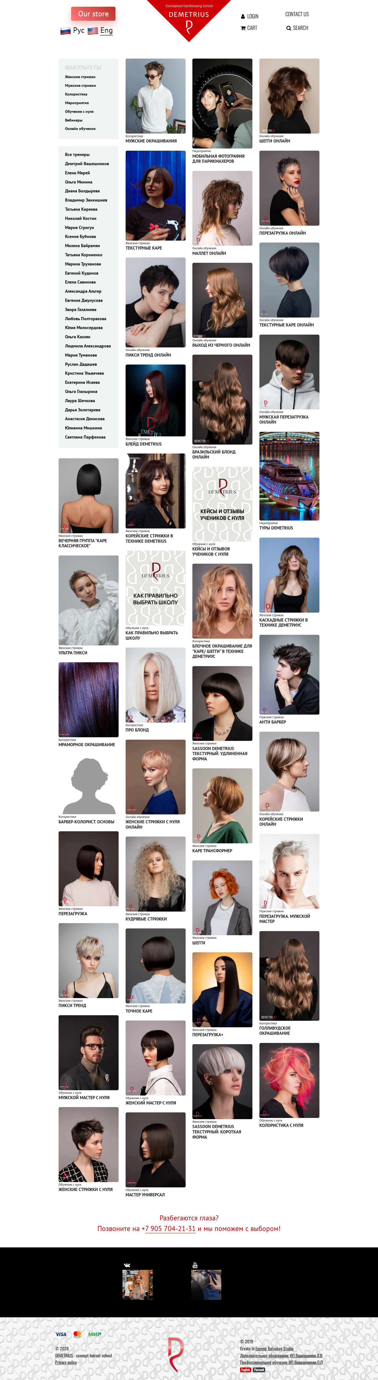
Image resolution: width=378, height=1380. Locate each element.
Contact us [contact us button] (297, 14)
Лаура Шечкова (80, 403)
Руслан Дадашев (81, 367)
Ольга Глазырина (81, 394)
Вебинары (75, 122)
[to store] (93, 14)
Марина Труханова (83, 267)
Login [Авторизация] (249, 16)
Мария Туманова (81, 358)
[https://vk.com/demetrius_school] (127, 1264)
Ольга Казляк (77, 340)
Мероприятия (78, 104)
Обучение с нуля (81, 113)
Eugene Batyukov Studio (275, 1348)
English (245, 1369)
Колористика (77, 95)
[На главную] (189, 20)
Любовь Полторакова (85, 322)
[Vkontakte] (137, 1285)
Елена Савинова (80, 285)
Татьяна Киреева (81, 212)
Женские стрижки (82, 76)
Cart (248, 27)
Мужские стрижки (82, 85)
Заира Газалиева (80, 312)
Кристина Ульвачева (84, 376)
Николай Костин (80, 221)
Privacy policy (66, 1362)
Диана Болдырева (82, 194)
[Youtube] (206, 1285)
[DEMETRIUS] (176, 1355)
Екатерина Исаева (82, 385)
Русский (259, 1369)
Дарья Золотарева (82, 413)
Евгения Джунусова (84, 303)
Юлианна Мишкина (83, 431)
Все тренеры (77, 158)
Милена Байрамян (82, 249)
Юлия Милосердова (84, 331)
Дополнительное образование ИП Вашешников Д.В (281, 1355)
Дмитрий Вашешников (87, 167)
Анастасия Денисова (85, 422)
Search (296, 27)
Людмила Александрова (88, 349)
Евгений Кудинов (81, 276)
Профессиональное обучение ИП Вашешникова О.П (281, 1362)
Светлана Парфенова (85, 440)
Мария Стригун (79, 230)
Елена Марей (77, 176)
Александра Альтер (83, 294)
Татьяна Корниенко (83, 258)
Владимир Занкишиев (86, 203)
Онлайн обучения (82, 131)
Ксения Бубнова (80, 240)
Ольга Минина (78, 185)
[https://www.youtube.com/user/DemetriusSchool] (196, 1264)
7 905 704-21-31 (170, 1228)
